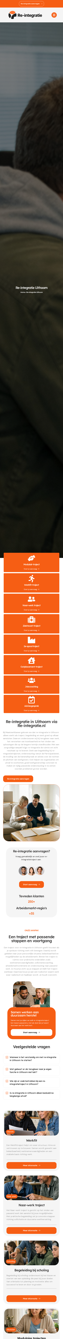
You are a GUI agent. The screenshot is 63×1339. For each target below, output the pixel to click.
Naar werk (11, 1196)
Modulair (11, 1329)
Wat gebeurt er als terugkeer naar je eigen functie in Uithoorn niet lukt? (30, 1070)
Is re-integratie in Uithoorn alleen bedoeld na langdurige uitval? (32, 1094)
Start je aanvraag (31, 569)
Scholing (11, 1261)
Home (22, 292)
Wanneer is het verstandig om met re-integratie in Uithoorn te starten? (33, 1059)
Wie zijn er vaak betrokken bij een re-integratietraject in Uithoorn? (28, 1082)
